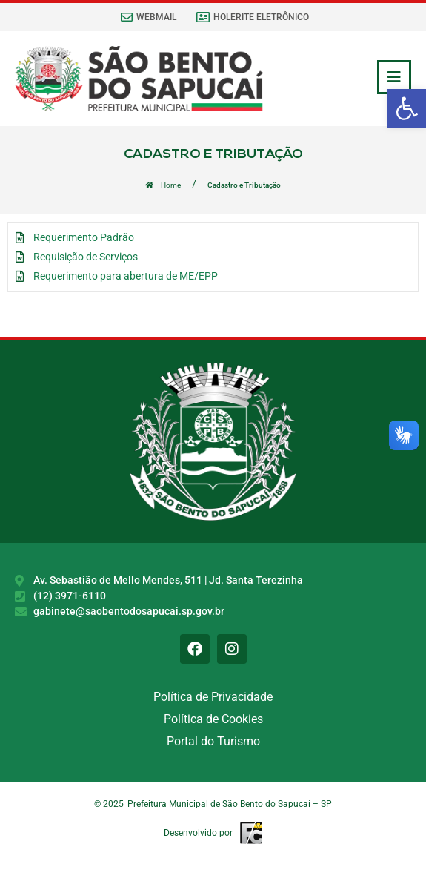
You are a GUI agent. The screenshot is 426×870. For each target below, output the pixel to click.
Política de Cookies (213, 719)
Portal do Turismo (213, 741)
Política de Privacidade (213, 697)
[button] (406, 108)
